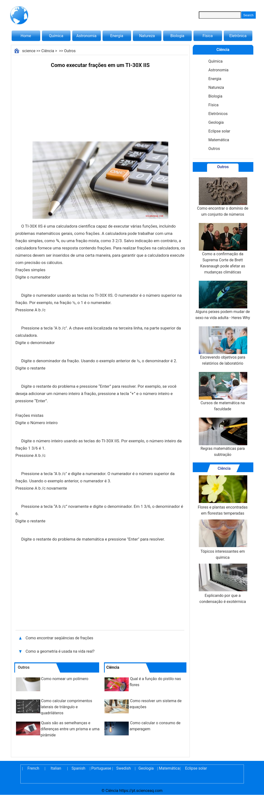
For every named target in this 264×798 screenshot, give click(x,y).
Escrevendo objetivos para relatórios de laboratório (222, 346)
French (33, 768)
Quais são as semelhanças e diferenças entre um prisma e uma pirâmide (70, 729)
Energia (116, 35)
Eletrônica (238, 35)
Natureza (147, 35)
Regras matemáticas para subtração (222, 437)
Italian (56, 768)
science (28, 51)
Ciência (47, 51)
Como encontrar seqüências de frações (59, 638)
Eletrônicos (218, 113)
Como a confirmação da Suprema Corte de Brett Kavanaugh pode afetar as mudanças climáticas (222, 248)
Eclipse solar (219, 131)
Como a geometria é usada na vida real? (61, 651)
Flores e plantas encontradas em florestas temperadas (223, 495)
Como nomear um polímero (64, 678)
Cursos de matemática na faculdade (222, 391)
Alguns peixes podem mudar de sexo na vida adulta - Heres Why (222, 300)
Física (207, 35)
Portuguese (101, 768)
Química (56, 35)
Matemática (218, 140)
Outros (70, 51)
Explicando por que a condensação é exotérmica (222, 584)
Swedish (123, 768)
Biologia (177, 35)
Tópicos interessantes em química (222, 539)
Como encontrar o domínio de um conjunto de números (222, 197)
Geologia (216, 122)
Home (26, 35)
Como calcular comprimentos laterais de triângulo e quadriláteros (66, 707)
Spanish (78, 768)
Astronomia (86, 35)
